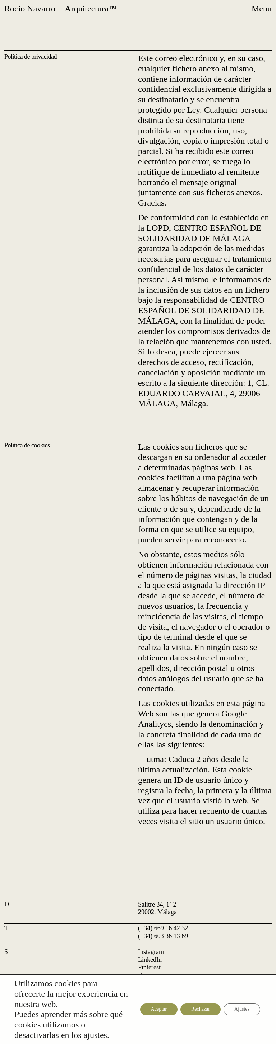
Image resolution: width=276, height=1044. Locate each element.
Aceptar (159, 1009)
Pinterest (149, 967)
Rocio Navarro (29, 8)
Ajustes (241, 1009)
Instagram (151, 951)
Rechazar (200, 1009)
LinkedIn (150, 959)
